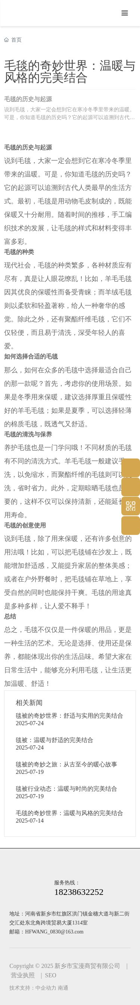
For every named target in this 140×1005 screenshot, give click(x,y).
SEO (50, 975)
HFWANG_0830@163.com (54, 932)
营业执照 (23, 975)
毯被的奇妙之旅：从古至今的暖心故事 (66, 764)
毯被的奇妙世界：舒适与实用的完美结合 (69, 715)
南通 (63, 988)
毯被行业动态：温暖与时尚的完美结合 (66, 788)
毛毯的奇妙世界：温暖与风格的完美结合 (69, 813)
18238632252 (78, 892)
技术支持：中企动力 (32, 988)
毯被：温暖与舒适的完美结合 (54, 740)
